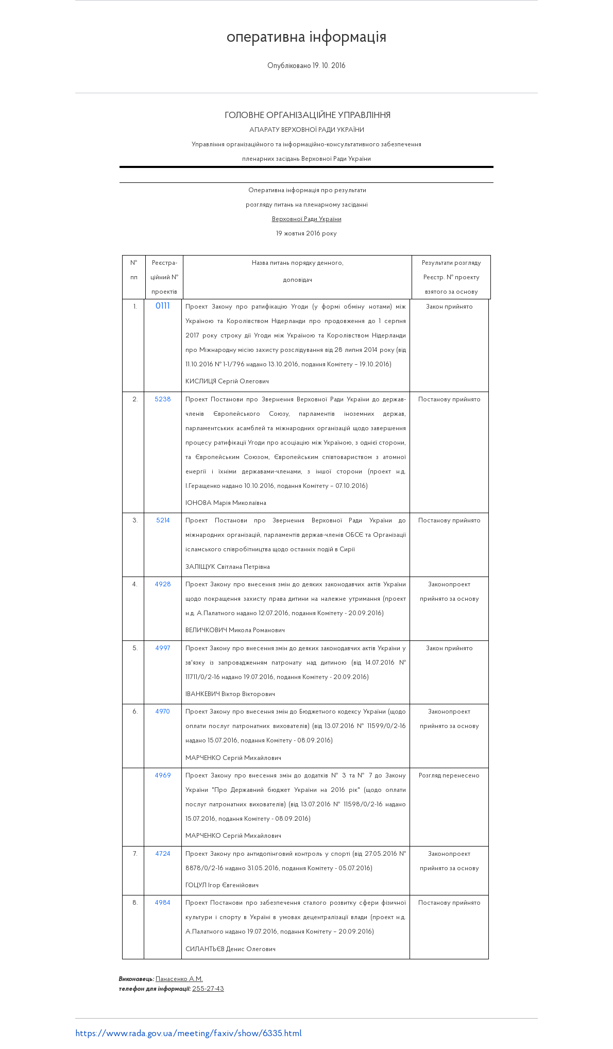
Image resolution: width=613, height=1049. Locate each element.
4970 (163, 711)
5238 (163, 399)
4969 (163, 775)
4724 (163, 854)
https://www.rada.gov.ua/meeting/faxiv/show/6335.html (188, 1034)
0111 (163, 306)
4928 (163, 584)
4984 (163, 903)
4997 (163, 648)
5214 (163, 520)
